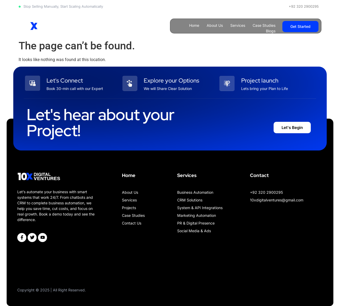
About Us (215, 25)
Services (237, 25)
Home (194, 25)
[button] (300, 26)
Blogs (270, 31)
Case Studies (264, 25)
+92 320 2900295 (304, 6)
